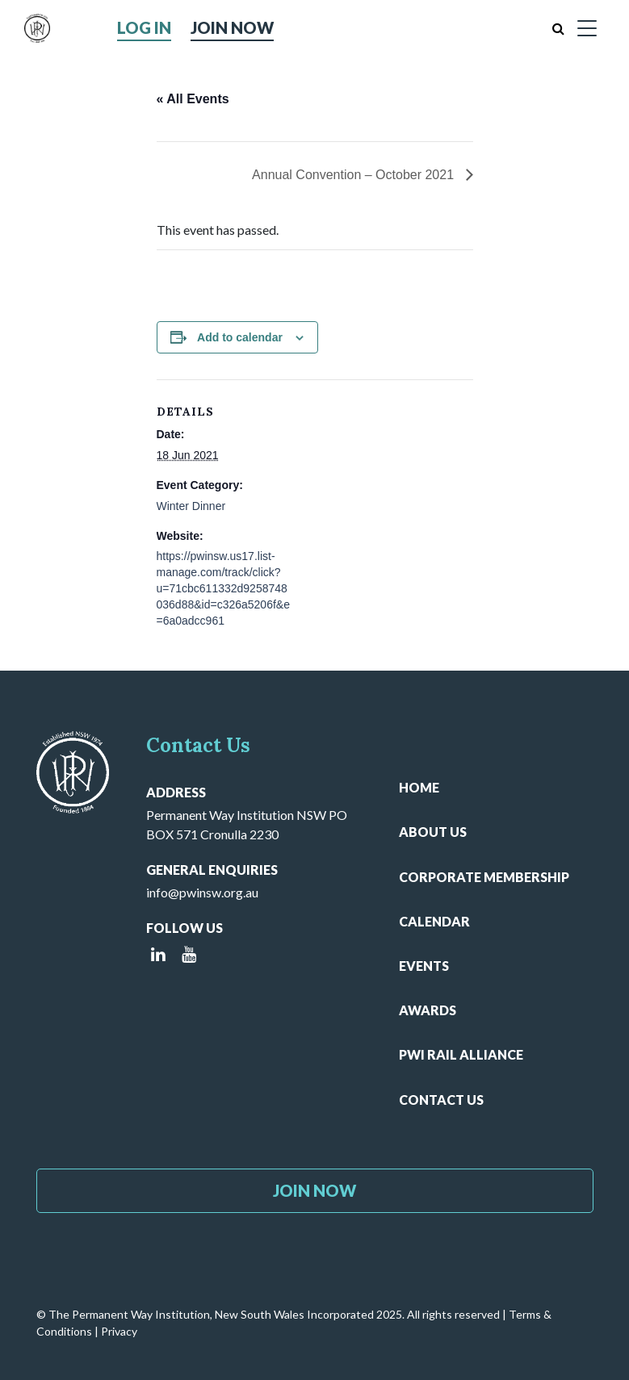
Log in (144, 27)
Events (424, 965)
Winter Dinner (191, 506)
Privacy (119, 1331)
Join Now (232, 27)
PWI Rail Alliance (461, 1054)
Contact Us (441, 1099)
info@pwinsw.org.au (202, 892)
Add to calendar (240, 337)
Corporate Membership (484, 876)
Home (419, 787)
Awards (427, 1010)
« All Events (193, 99)
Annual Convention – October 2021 (354, 175)
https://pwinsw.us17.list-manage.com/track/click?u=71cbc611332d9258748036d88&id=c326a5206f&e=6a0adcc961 (223, 588)
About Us (433, 831)
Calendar (434, 921)
